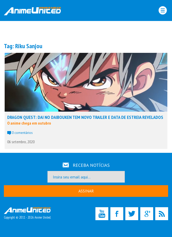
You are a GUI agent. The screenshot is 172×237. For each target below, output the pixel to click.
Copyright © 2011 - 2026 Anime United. (27, 213)
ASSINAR (86, 190)
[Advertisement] (86, 31)
